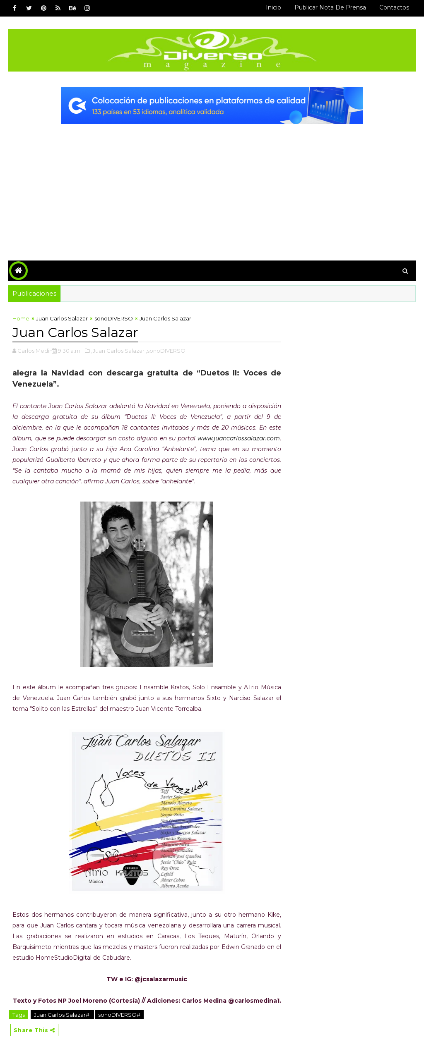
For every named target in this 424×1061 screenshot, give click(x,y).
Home (20, 318)
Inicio (273, 7)
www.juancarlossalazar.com (239, 438)
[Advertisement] (212, 186)
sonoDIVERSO (113, 318)
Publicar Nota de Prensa (330, 7)
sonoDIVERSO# (119, 1014)
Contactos (394, 7)
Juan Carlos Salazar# (62, 1014)
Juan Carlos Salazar (62, 318)
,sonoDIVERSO (166, 350)
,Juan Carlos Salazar (118, 350)
